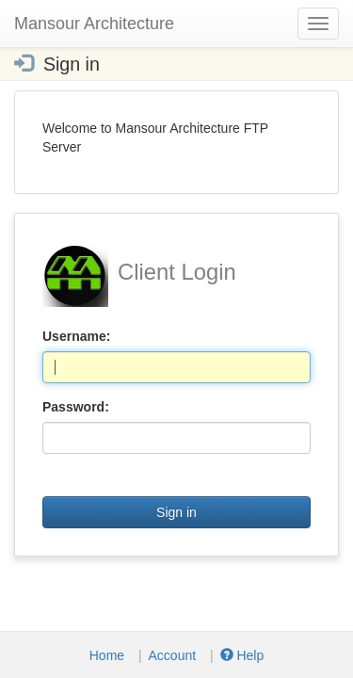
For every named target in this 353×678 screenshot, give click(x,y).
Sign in (176, 512)
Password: (75, 406)
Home (106, 655)
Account (173, 655)
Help (242, 655)
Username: (76, 336)
